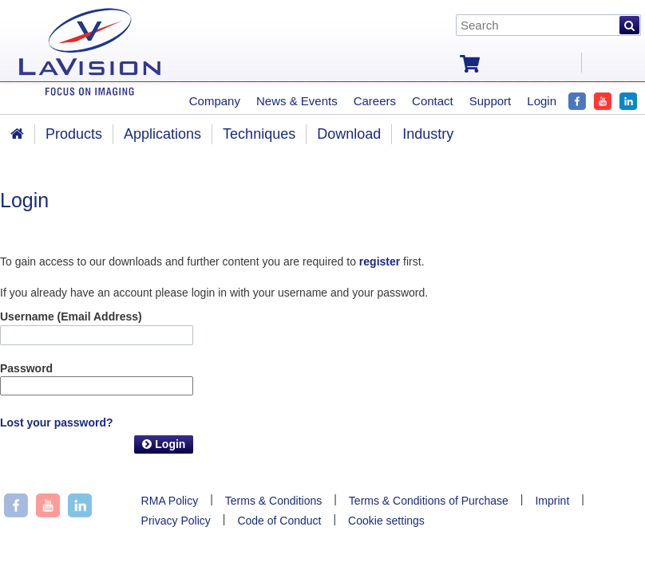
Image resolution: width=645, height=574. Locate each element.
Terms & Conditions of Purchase (428, 500)
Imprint (552, 500)
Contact (432, 101)
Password (26, 368)
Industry (427, 134)
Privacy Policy (176, 520)
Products (74, 134)
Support (490, 101)
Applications (162, 134)
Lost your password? (56, 422)
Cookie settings (386, 520)
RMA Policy (170, 500)
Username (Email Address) (71, 316)
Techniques (259, 134)
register (379, 261)
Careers (375, 101)
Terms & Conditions (273, 500)
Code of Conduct (279, 520)
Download (349, 134)
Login (163, 444)
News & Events (297, 101)
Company (214, 101)
